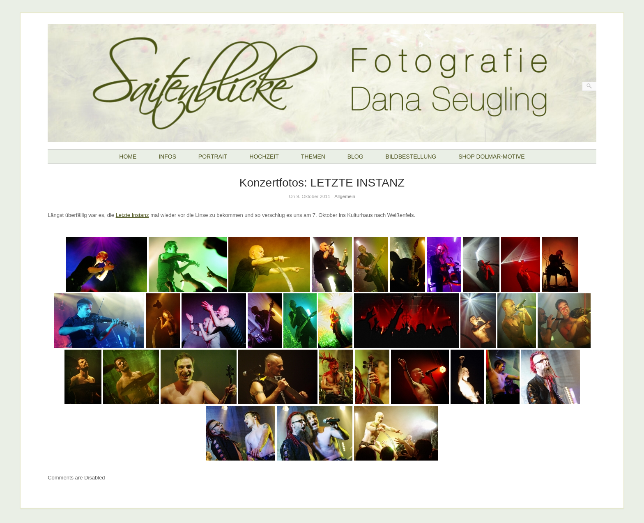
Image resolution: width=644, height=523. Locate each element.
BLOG (355, 156)
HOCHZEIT (264, 156)
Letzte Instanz (132, 215)
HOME (127, 156)
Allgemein (344, 196)
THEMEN (313, 156)
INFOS (167, 156)
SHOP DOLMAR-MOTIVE (491, 156)
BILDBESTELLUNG (411, 156)
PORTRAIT (213, 156)
